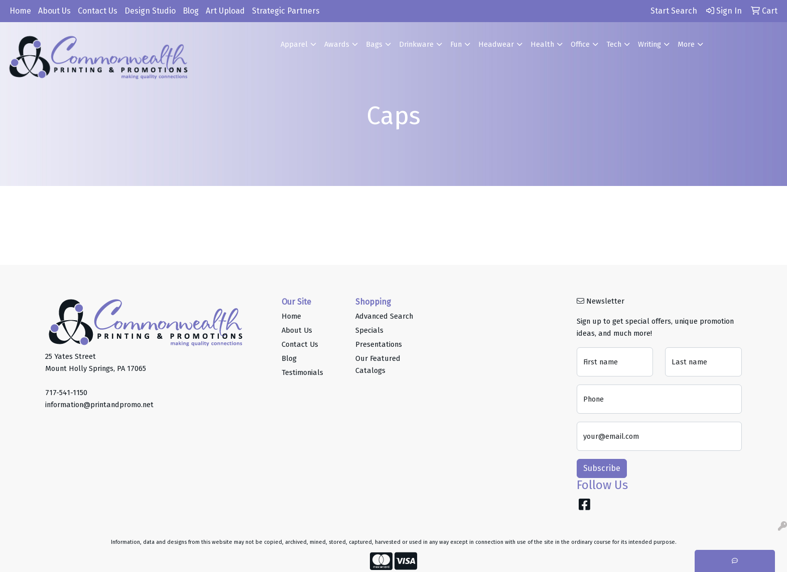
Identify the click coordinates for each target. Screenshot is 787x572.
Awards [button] (336, 44)
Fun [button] (456, 44)
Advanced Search (384, 316)
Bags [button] (374, 44)
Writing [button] (649, 44)
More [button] (686, 44)
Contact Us (97, 11)
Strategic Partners (286, 11)
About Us (54, 11)
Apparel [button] (294, 44)
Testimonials (302, 372)
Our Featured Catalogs (378, 364)
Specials (369, 330)
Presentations (378, 344)
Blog (191, 11)
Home (20, 11)
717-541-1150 (66, 392)
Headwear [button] (496, 44)
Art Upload (225, 11)
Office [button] (580, 44)
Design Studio (150, 11)
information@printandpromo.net (99, 404)
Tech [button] (613, 44)
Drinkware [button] (416, 44)
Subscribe (601, 468)
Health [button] (542, 44)
